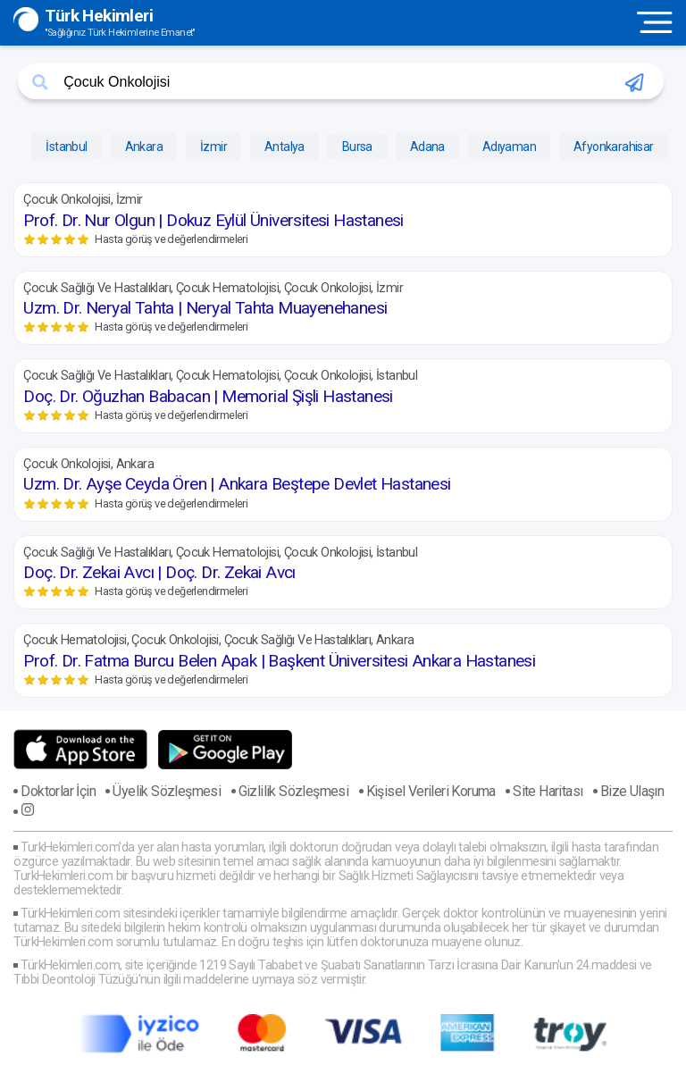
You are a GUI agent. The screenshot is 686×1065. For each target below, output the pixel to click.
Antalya (284, 146)
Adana (427, 146)
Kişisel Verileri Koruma (431, 791)
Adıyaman (509, 146)
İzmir (213, 146)
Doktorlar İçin (58, 791)
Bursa (357, 146)
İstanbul (66, 146)
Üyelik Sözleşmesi (167, 791)
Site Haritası (547, 791)
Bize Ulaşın (632, 791)
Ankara (144, 146)
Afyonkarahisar (613, 146)
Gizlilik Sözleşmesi (293, 791)
